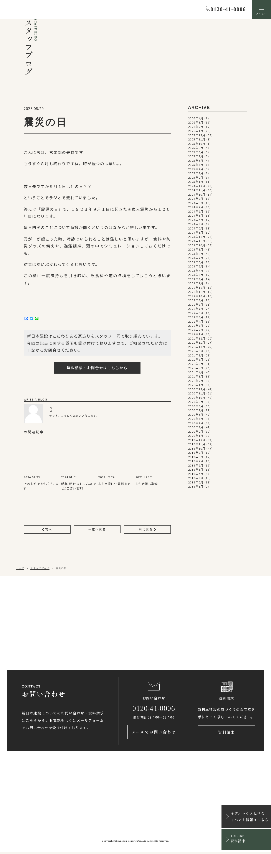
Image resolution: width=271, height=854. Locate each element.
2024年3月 (196, 224)
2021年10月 (197, 347)
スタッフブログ (39, 568)
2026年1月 (196, 131)
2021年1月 (196, 385)
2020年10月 (197, 398)
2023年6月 (196, 262)
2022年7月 (196, 309)
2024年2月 (196, 228)
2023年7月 (196, 258)
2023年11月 (197, 241)
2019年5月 (196, 470)
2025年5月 (196, 165)
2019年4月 (196, 474)
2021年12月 (197, 338)
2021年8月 (196, 355)
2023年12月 (197, 237)
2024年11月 (197, 190)
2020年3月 (196, 427)
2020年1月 (196, 436)
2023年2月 (196, 279)
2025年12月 (197, 135)
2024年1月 (196, 233)
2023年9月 (196, 250)
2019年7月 (196, 461)
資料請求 (226, 733)
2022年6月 (196, 313)
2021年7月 (196, 360)
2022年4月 (196, 322)
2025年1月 (196, 182)
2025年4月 (196, 169)
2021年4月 (196, 372)
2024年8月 (196, 203)
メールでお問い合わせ (154, 733)
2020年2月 (196, 432)
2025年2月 (196, 178)
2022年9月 (196, 300)
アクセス (92, 643)
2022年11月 (197, 292)
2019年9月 (196, 453)
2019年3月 (196, 478)
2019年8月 (196, 457)
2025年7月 (196, 157)
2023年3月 (196, 275)
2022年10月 (197, 296)
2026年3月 (196, 123)
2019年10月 (197, 449)
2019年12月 (197, 440)
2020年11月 (197, 394)
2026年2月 (196, 127)
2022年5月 (196, 317)
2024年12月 (197, 186)
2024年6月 (196, 211)
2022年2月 (196, 330)
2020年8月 (196, 406)
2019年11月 (197, 444)
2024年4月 (196, 220)
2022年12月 (197, 288)
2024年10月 (197, 195)
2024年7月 (196, 207)
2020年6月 (196, 415)
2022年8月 (196, 305)
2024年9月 (196, 199)
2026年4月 (196, 118)
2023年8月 (196, 254)
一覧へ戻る (97, 530)
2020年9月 (196, 402)
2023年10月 (197, 245)
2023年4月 (196, 271)
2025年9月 (196, 148)
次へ (47, 530)
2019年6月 (196, 465)
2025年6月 (196, 161)
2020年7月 (196, 411)
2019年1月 (196, 487)
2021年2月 (196, 381)
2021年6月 (196, 364)
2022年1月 (196, 334)
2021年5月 (196, 368)
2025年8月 (196, 152)
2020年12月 (197, 389)
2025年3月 (196, 173)
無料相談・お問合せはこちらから (97, 368)
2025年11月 (197, 140)
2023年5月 (196, 267)
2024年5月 (196, 216)
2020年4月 (196, 423)
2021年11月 (197, 343)
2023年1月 (196, 284)
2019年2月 (196, 482)
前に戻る (147, 530)
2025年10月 (197, 144)
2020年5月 (196, 419)
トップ (20, 568)
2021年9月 (196, 351)
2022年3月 (196, 326)
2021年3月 (196, 377)
